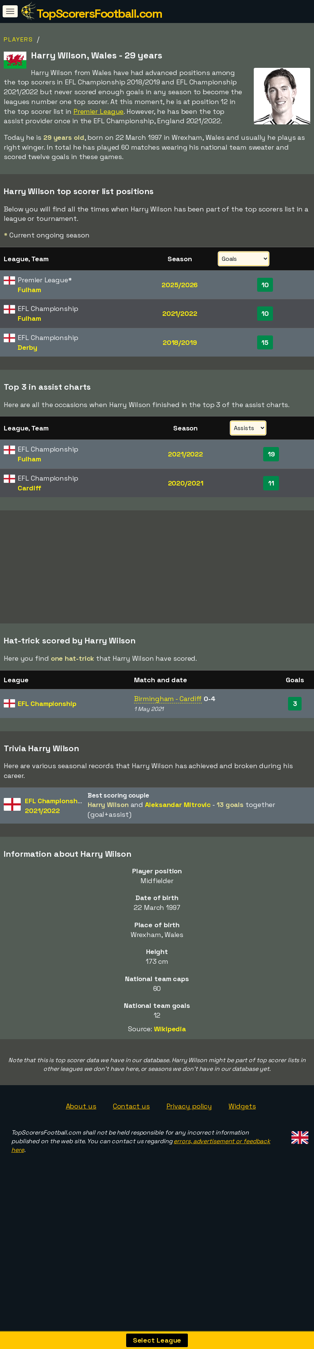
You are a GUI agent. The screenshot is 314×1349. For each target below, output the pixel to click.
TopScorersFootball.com (99, 13)
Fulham (29, 289)
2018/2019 (180, 342)
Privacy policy (189, 1145)
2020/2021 (185, 483)
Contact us (131, 1145)
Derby (27, 347)
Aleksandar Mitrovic (178, 843)
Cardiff (29, 488)
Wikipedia (170, 1067)
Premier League (98, 111)
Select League (157, 1340)
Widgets (242, 1145)
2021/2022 (179, 313)
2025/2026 (180, 284)
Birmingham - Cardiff (168, 737)
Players (18, 39)
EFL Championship (47, 742)
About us (81, 1145)
